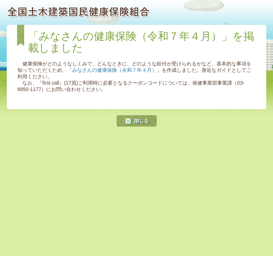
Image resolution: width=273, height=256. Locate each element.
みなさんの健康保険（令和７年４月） (114, 70)
